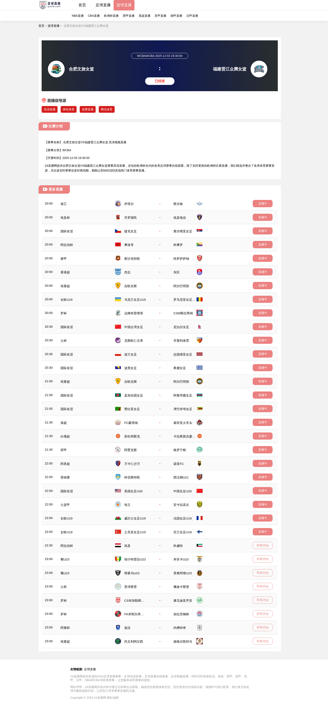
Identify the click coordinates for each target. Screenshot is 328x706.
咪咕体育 (68, 109)
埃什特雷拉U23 (135, 559)
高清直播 (49, 109)
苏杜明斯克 (132, 436)
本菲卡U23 (181, 559)
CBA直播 (94, 15)
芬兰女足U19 (182, 532)
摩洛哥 (129, 245)
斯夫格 (178, 204)
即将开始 (263, 545)
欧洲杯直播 (111, 15)
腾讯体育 (107, 109)
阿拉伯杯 (66, 245)
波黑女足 (130, 368)
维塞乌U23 (132, 573)
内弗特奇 (179, 627)
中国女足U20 (182, 491)
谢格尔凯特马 (182, 641)
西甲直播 (129, 15)
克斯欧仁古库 (133, 340)
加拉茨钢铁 (181, 614)
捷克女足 (130, 231)
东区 (176, 272)
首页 (82, 5)
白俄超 (65, 436)
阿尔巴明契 (181, 286)
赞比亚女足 (132, 409)
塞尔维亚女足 (182, 231)
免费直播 (88, 109)
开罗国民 (130, 217)
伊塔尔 (129, 204)
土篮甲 (65, 504)
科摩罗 (178, 245)
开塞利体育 (181, 340)
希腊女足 (179, 368)
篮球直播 (124, 5)
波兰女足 (130, 354)
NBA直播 (78, 15)
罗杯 (63, 313)
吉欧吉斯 (130, 286)
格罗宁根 (179, 450)
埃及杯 (65, 217)
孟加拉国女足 (133, 395)
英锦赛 (65, 477)
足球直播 (103, 5)
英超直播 (144, 15)
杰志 (127, 272)
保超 (63, 423)
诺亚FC (178, 464)
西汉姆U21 (181, 477)
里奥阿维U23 (182, 573)
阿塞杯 (65, 627)
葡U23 (64, 559)
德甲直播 (176, 15)
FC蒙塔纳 (131, 423)
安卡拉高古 (181, 504)
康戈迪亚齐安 (182, 600)
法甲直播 (192, 15)
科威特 (178, 545)
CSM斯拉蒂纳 (183, 313)
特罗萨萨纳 (181, 258)
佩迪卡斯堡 (181, 586)
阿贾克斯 (130, 450)
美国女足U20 (133, 491)
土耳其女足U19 (135, 532)
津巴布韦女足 (182, 409)
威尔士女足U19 (135, 518)
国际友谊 (66, 231)
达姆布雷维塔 (133, 313)
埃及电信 (179, 217)
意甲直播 (160, 15)
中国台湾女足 (133, 327)
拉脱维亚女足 (182, 354)
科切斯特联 (132, 477)
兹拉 (127, 627)
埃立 (127, 504)
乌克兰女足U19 (135, 299)
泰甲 (63, 258)
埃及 (127, 545)
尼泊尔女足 (181, 327)
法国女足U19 (182, 518)
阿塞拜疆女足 (182, 395)
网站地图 (113, 697)
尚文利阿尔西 (133, 641)
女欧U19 (66, 299)
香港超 (65, 272)
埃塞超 (65, 286)
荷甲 (63, 450)
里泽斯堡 (130, 586)
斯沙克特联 (132, 258)
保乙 (63, 204)
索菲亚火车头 (182, 423)
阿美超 (65, 464)
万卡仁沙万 (132, 464)
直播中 (262, 203)
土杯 (63, 340)
